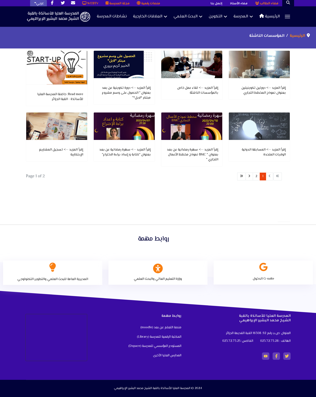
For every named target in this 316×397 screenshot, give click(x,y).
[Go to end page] (241, 176)
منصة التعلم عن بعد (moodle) (160, 327)
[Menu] (287, 16)
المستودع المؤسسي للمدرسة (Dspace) (154, 346)
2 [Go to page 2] (256, 176)
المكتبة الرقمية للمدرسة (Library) (159, 337)
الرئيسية (269, 16)
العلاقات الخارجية (147, 16)
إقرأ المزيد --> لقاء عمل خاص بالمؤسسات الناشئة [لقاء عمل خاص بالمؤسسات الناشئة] (197, 90)
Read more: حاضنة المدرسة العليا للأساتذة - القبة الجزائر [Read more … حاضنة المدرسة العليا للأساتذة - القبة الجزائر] (60, 97)
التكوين (215, 16)
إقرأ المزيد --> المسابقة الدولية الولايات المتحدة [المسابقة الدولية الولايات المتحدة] (264, 152)
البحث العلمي (186, 16)
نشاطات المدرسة (112, 16)
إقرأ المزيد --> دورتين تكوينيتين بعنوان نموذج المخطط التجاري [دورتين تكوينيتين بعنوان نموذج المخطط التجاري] (264, 90)
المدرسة (241, 16)
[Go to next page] (249, 176)
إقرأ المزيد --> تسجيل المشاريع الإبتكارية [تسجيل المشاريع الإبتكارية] (61, 152)
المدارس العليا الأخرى (167, 355)
